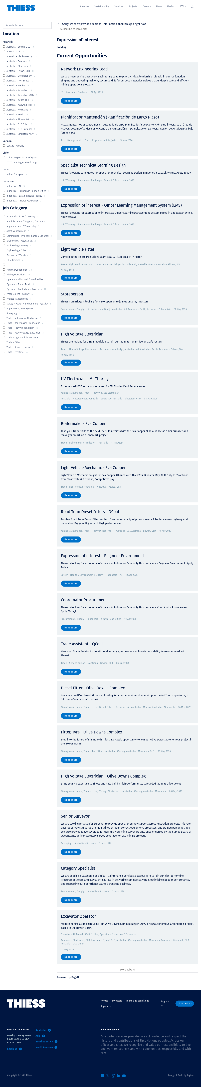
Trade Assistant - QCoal (82, 644)
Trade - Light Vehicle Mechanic (24, 338)
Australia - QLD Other (19, 124)
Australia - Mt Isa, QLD (20, 100)
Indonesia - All (16, 186)
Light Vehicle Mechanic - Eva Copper (93, 467)
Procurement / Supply (20, 294)
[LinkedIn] (119, 1076)
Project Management (19, 299)
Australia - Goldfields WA (21, 76)
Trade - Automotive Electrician (24, 318)
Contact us (185, 1003)
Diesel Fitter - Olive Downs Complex (93, 688)
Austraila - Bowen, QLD (21, 47)
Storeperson (72, 294)
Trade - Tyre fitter (17, 352)
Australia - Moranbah (20, 90)
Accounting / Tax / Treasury (22, 216)
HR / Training (15, 260)
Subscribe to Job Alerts (73, 29)
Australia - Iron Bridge (20, 81)
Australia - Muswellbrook (21, 105)
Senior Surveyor (75, 816)
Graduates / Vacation (19, 255)
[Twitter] (108, 1076)
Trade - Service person (20, 347)
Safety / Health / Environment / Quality (29, 304)
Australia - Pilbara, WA (20, 119)
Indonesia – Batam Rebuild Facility (26, 196)
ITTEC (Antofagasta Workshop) (23, 162)
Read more (71, 100)
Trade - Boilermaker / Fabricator (25, 323)
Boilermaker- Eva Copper (83, 423)
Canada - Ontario (17, 146)
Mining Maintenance (19, 270)
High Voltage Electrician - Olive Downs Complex (103, 776)
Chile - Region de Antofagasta (23, 158)
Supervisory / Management (22, 308)
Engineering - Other (18, 250)
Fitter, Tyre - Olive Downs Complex (91, 732)
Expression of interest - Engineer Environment (102, 556)
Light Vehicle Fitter (77, 249)
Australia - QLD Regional (21, 129)
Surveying (13, 313)
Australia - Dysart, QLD (20, 71)
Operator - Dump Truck (20, 284)
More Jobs (127, 969)
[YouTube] (124, 1076)
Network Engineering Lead (84, 69)
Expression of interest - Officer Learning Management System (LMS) (121, 205)
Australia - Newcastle (19, 110)
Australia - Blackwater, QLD (22, 56)
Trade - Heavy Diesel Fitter (22, 328)
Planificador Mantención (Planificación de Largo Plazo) (110, 117)
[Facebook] (103, 1076)
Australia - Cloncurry (19, 66)
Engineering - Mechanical (21, 241)
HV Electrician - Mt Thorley (85, 379)
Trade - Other (15, 342)
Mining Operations (18, 275)
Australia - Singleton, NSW (22, 134)
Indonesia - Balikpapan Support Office (28, 191)
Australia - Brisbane (18, 61)
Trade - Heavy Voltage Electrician (25, 333)
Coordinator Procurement (84, 600)
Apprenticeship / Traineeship (23, 226)
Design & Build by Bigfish (181, 1075)
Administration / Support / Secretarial (28, 221)
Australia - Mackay (18, 85)
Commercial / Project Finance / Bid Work (29, 236)
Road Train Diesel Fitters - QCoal (90, 511)
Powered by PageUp (68, 977)
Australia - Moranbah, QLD (22, 95)
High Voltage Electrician (82, 334)
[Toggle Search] (192, 6)
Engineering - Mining (19, 246)
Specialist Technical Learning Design (93, 165)
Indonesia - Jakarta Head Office (24, 201)
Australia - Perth (17, 115)
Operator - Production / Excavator (26, 289)
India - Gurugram (17, 174)
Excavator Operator (78, 916)
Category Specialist (78, 868)
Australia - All (16, 52)
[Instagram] (113, 1076)
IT (9, 265)
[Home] (21, 5)
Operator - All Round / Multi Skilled (27, 279)
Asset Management (18, 231)
